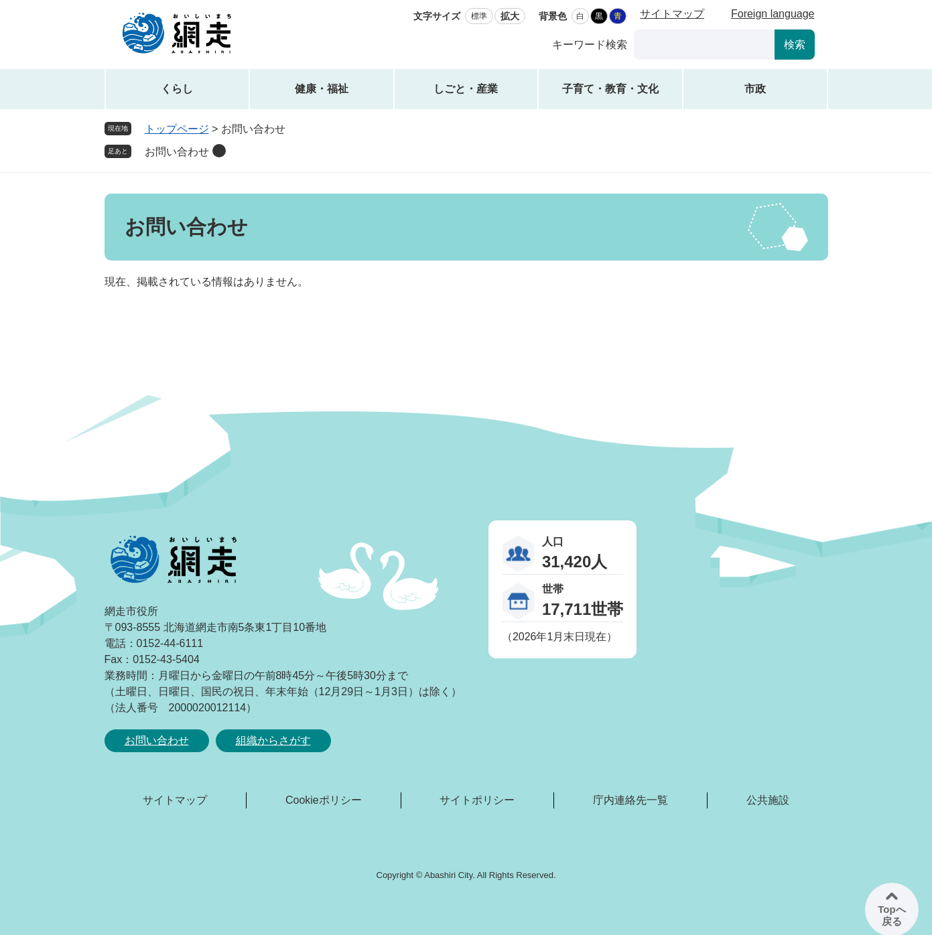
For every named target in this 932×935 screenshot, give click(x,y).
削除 (219, 150)
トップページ (177, 129)
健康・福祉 (321, 88)
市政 (755, 88)
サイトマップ (672, 13)
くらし (177, 88)
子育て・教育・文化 (610, 88)
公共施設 (767, 800)
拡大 (510, 16)
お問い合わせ (177, 151)
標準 (479, 16)
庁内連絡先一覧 (630, 800)
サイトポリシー (477, 800)
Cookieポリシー (323, 800)
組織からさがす (273, 740)
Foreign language (773, 13)
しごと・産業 (466, 88)
